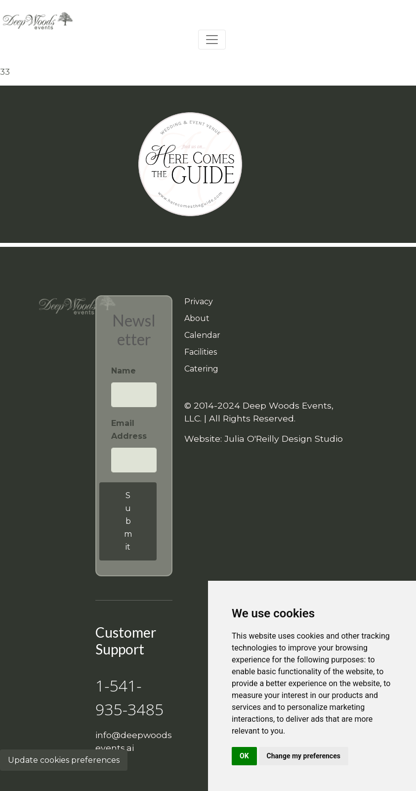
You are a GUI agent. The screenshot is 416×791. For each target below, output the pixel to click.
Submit (128, 521)
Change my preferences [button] (303, 756)
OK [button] (244, 756)
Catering (201, 368)
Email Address (129, 430)
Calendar (202, 335)
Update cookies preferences (64, 760)
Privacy (198, 301)
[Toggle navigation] (212, 39)
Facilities (200, 352)
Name (123, 370)
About (196, 318)
